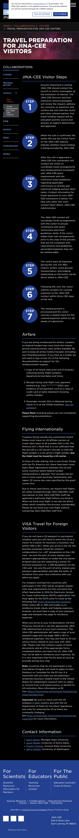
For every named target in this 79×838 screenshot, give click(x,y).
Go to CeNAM (60, 14)
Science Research (16, 801)
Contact (32, 789)
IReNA (6, 154)
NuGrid (7, 129)
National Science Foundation (34, 810)
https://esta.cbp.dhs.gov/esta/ (54, 602)
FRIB (5, 121)
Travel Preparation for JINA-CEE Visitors (33, 28)
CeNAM (7, 74)
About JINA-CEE (39, 803)
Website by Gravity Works (15, 830)
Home (6, 26)
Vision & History (62, 786)
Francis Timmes (34, 746)
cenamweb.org (39, 4)
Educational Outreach (60, 801)
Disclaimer (57, 803)
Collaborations (24, 26)
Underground (10, 146)
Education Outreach (65, 782)
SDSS (6, 137)
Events (23, 803)
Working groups (7, 84)
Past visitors (9, 100)
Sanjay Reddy (33, 749)
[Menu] (73, 5)
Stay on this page (42, 14)
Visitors (44, 26)
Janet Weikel (33, 743)
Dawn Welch (33, 740)
